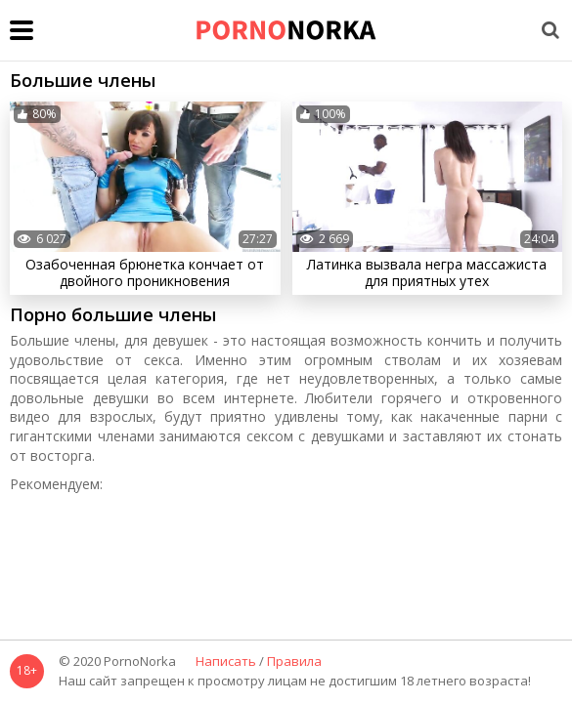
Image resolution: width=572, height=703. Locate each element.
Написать (226, 662)
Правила (294, 662)
